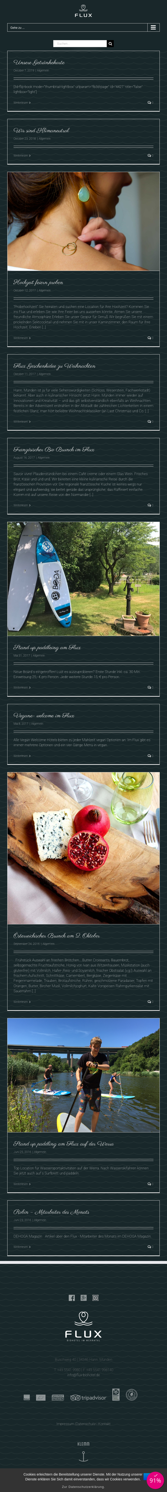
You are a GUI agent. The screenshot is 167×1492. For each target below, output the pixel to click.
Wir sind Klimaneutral (41, 131)
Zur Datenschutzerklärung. (83, 1487)
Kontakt (104, 1424)
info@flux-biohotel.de (83, 1375)
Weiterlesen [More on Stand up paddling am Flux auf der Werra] (21, 1184)
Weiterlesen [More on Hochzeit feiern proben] (21, 338)
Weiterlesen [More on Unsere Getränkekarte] (21, 102)
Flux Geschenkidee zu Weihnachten (55, 366)
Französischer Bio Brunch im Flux (54, 450)
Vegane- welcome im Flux (44, 716)
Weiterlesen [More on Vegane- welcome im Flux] (21, 756)
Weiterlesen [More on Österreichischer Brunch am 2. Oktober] (21, 1002)
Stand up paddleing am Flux (47, 648)
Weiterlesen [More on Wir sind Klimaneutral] (21, 155)
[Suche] (110, 43)
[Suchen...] (80, 43)
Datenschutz (86, 1424)
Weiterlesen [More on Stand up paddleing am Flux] (21, 687)
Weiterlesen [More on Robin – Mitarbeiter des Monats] (21, 1247)
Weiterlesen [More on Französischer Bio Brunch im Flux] (21, 505)
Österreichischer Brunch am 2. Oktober (57, 936)
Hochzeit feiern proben (38, 282)
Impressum (65, 1424)
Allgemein (43, 70)
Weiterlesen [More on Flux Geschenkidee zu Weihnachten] (21, 421)
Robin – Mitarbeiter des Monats (51, 1212)
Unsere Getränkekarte (39, 62)
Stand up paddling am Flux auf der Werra (64, 1144)
